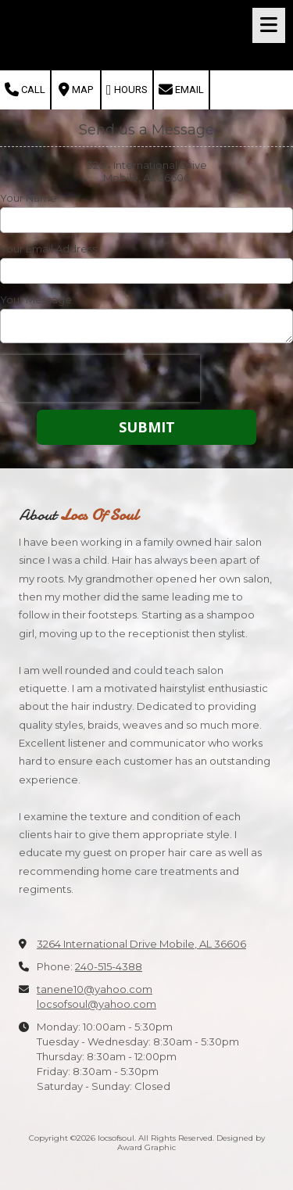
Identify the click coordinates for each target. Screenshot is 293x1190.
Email (181, 90)
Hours (127, 90)
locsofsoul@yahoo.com (96, 1004)
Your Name (28, 198)
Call (25, 90)
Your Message (36, 299)
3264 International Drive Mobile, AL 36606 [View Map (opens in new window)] (141, 943)
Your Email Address (48, 248)
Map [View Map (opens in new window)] (76, 90)
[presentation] (100, 378)
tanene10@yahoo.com (94, 989)
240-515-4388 (108, 966)
